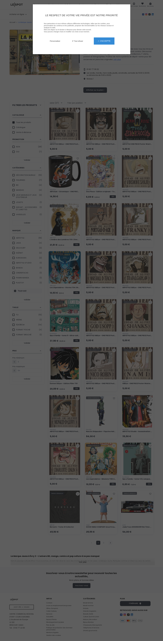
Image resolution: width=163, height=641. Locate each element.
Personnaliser (55, 41)
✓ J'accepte (104, 41)
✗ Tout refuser (77, 41)
